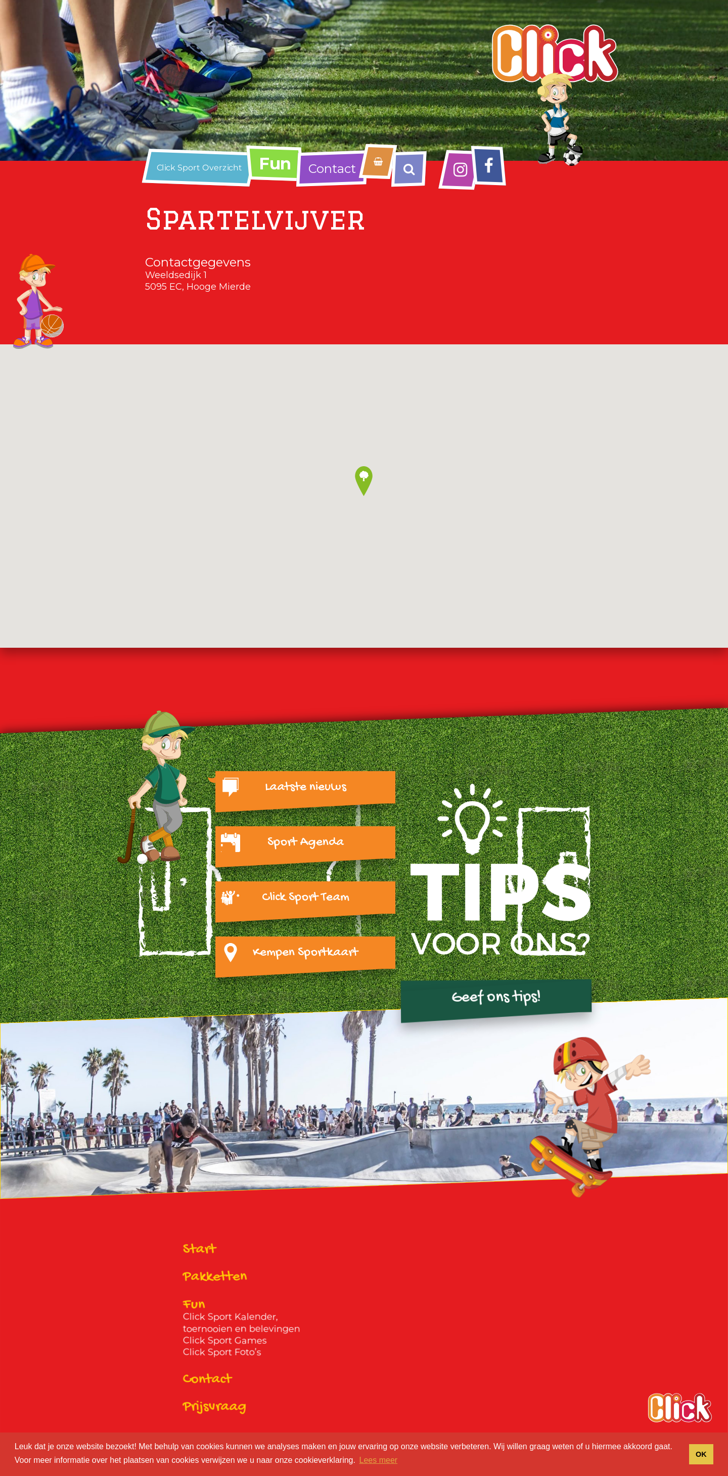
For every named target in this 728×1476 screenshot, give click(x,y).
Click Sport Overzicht (199, 167)
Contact (332, 168)
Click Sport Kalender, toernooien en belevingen (241, 1322)
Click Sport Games (225, 1340)
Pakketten (215, 1277)
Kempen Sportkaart (305, 952)
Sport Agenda (305, 842)
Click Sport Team (305, 897)
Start (199, 1250)
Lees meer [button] (378, 1460)
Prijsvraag (215, 1407)
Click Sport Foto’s (222, 1352)
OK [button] (701, 1454)
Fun (275, 163)
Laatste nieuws (305, 787)
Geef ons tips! (496, 997)
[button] (364, 481)
